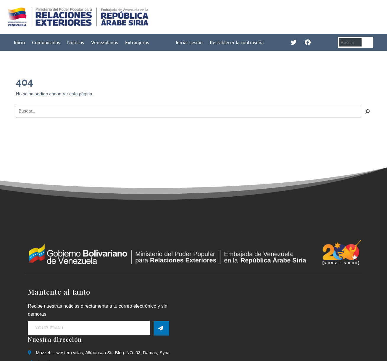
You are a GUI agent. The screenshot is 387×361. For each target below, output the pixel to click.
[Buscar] (368, 42)
